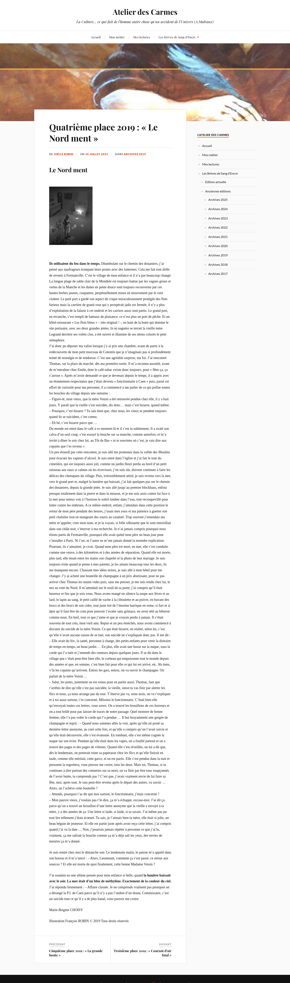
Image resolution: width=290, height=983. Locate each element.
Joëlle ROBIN (63, 154)
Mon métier (117, 37)
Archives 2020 (218, 246)
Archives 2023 (218, 218)
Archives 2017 (218, 273)
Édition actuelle (215, 182)
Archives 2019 (135, 154)
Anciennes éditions (218, 191)
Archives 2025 (218, 199)
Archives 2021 (218, 237)
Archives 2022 (218, 227)
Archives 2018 (218, 264)
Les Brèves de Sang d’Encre (177, 37)
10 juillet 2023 (96, 154)
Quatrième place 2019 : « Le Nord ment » (103, 132)
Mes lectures (141, 37)
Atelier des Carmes (145, 12)
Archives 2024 (218, 209)
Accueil (95, 37)
